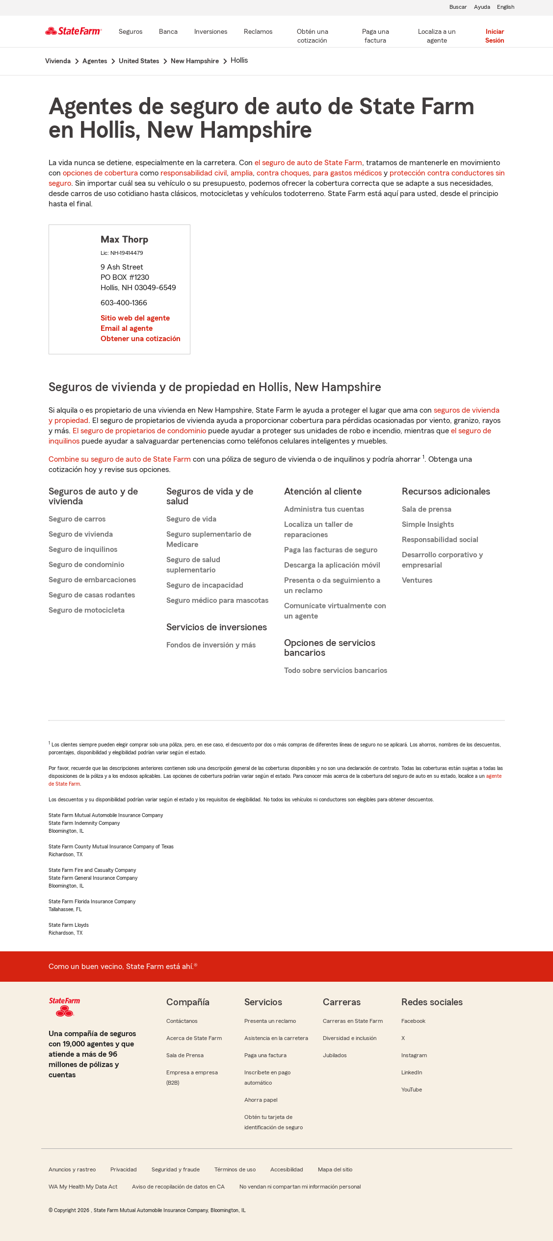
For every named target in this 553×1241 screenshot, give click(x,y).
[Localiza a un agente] (437, 36)
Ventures (417, 580)
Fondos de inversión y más (211, 645)
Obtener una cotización (141, 339)
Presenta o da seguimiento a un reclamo (332, 585)
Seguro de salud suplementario (193, 565)
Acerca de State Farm (194, 1038)
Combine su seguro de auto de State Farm (120, 459)
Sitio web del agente (135, 318)
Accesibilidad (286, 1169)
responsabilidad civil (193, 173)
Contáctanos (182, 1021)
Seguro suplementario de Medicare (208, 539)
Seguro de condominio (86, 565)
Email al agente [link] (127, 328)
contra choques (283, 173)
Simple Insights (428, 524)
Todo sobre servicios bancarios (335, 670)
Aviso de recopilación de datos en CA (178, 1187)
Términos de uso (235, 1169)
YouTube (411, 1089)
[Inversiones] (210, 32)
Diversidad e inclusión (349, 1038)
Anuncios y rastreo (72, 1169)
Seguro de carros (77, 519)
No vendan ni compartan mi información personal (300, 1187)
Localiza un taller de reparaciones (318, 530)
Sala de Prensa (185, 1055)
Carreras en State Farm (353, 1021)
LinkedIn (411, 1072)
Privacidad (123, 1169)
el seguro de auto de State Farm (308, 163)
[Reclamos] (258, 32)
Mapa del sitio (335, 1169)
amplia (242, 173)
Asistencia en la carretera (276, 1038)
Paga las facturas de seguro (330, 550)
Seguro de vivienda (81, 534)
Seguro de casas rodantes (92, 595)
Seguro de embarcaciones (92, 580)
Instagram (414, 1055)
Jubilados (335, 1055)
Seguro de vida (191, 519)
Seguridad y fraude (176, 1169)
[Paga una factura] (375, 36)
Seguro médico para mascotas (217, 600)
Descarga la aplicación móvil (332, 565)
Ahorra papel (260, 1100)
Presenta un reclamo (270, 1021)
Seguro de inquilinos (83, 549)
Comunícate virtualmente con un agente (335, 611)
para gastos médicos (347, 173)
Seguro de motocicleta (87, 610)
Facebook (413, 1021)
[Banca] (168, 32)
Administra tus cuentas (324, 509)
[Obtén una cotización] (312, 36)
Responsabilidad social (440, 540)
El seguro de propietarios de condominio (139, 431)
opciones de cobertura (100, 173)
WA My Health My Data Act (83, 1187)
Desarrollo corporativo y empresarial (442, 560)
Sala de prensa (426, 509)
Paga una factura (265, 1055)
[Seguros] (130, 32)
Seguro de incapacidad (204, 585)
